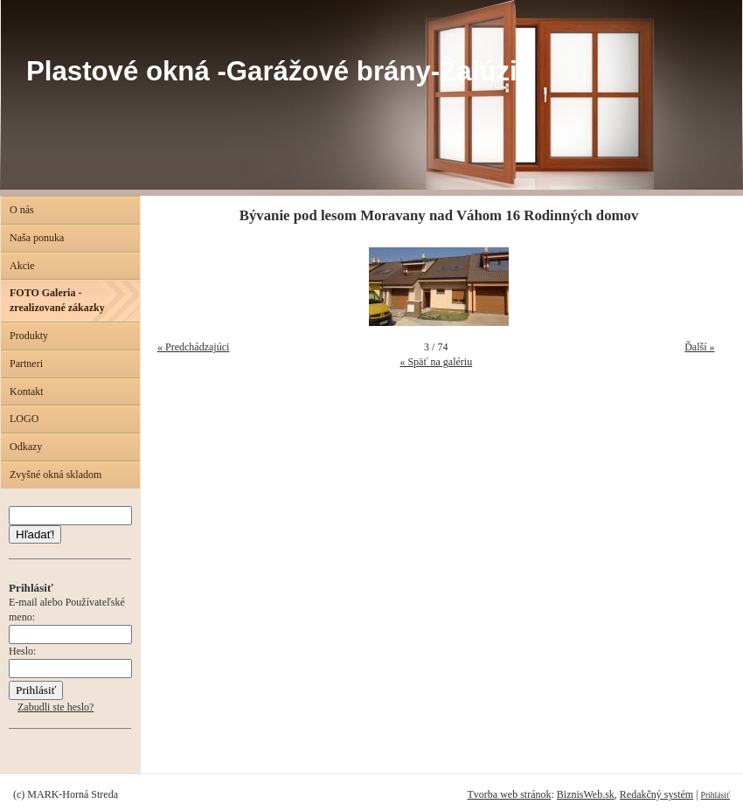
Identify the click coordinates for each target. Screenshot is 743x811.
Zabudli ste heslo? (55, 707)
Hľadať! (35, 534)
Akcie (22, 266)
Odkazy (26, 446)
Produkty (29, 335)
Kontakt (27, 391)
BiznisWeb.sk (586, 794)
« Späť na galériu (435, 362)
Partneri (26, 363)
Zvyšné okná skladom (55, 474)
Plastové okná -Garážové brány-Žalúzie (279, 71)
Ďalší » (699, 347)
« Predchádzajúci (193, 347)
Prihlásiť (715, 795)
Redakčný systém (656, 794)
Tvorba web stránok (509, 794)
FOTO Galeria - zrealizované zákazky (57, 300)
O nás (22, 210)
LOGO (24, 418)
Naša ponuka (37, 238)
